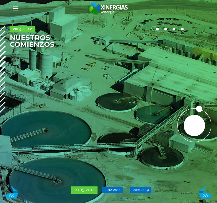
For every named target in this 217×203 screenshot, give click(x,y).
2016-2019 (141, 190)
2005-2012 (84, 189)
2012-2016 (112, 190)
